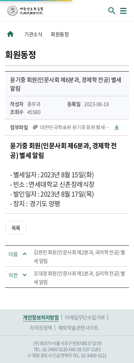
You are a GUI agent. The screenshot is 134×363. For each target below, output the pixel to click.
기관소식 (33, 34)
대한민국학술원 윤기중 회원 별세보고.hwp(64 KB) (79, 127)
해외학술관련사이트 (78, 327)
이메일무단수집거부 (85, 317)
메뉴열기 (123, 10)
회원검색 (112, 10)
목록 (15, 227)
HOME (10, 34)
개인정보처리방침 (41, 317)
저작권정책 (41, 327)
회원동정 (60, 34)
